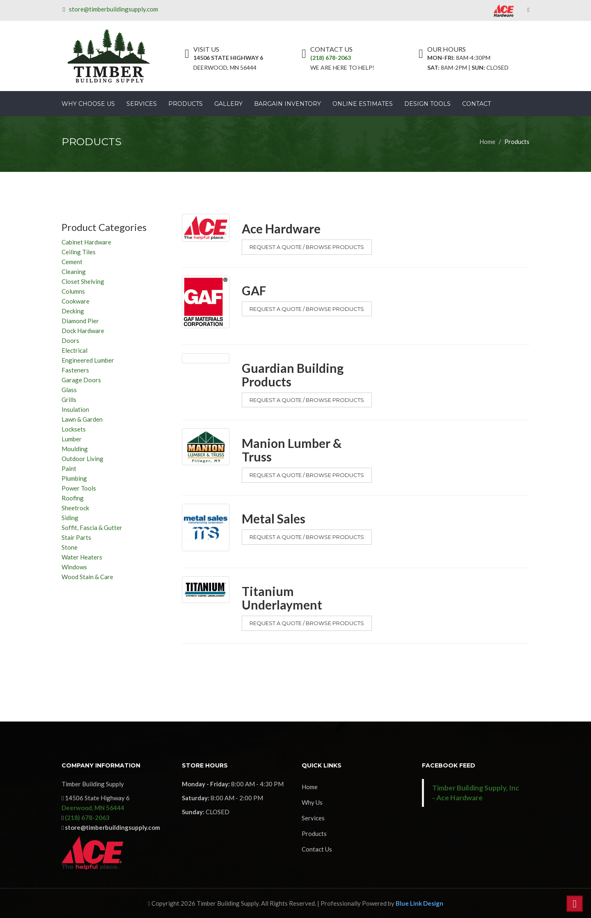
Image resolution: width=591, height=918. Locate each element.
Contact (476, 103)
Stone (70, 547)
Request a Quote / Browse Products (307, 247)
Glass (69, 389)
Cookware (75, 301)
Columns (73, 291)
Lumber (72, 439)
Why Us (312, 802)
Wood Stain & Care (87, 576)
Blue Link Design (419, 903)
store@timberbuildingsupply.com (114, 9)
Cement (72, 261)
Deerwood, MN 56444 (93, 807)
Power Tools (79, 488)
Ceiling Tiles (79, 252)
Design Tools (427, 103)
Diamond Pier (80, 320)
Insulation (75, 409)
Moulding (75, 448)
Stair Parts (76, 537)
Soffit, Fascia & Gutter (92, 527)
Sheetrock (75, 508)
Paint (69, 468)
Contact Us (317, 849)
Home (487, 141)
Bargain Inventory (287, 103)
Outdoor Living (82, 458)
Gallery (228, 103)
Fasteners (75, 370)
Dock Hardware (83, 330)
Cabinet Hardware (86, 242)
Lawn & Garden (82, 419)
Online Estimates (362, 103)
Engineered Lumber (88, 360)
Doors (70, 340)
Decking (73, 311)
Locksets (74, 429)
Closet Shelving (83, 281)
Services (141, 103)
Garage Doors (81, 380)
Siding (70, 517)
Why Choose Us (88, 103)
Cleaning (74, 271)
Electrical (74, 350)
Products (185, 103)
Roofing (73, 498)
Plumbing (74, 478)
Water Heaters (82, 557)
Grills (69, 399)
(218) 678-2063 (330, 57)
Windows (74, 567)
